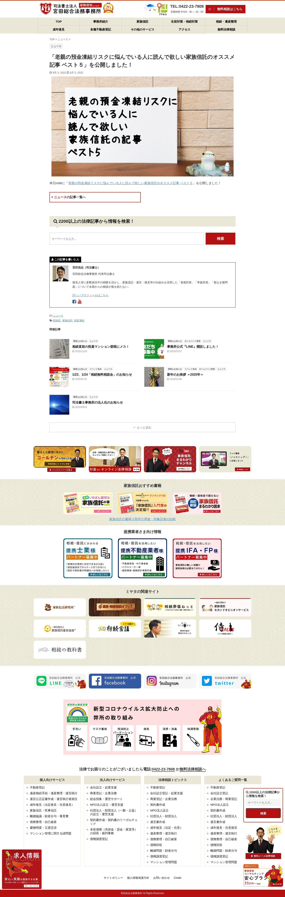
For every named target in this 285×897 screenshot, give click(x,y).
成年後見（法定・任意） (166, 827)
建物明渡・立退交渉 (43, 827)
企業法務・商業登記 (223, 799)
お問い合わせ (161, 877)
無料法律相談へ (193, 769)
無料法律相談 (226, 29)
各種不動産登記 (100, 29)
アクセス (184, 29)
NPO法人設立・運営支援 (106, 804)
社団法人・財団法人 (163, 816)
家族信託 (142, 21)
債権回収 (156, 845)
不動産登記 (37, 787)
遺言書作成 (157, 822)
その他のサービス (142, 29)
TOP (59, 21)
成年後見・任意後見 (223, 827)
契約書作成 (157, 804)
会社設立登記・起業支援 (166, 793)
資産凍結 (79, 320)
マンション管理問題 (163, 862)
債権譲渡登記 (99, 839)
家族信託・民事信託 (43, 810)
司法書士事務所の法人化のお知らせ (97, 402)
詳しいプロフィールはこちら (90, 295)
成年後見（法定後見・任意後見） (52, 804)
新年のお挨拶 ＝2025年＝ (185, 374)
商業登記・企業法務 (103, 793)
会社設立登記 (219, 793)
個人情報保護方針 (138, 877)
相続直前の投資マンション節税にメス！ (100, 346)
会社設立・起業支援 (103, 787)
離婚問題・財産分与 (163, 850)
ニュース (69, 197)
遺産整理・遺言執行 (163, 833)
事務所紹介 (100, 21)
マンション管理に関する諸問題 (50, 833)
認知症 (57, 320)
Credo (177, 877)
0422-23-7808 (163, 769)
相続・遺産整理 (226, 21)
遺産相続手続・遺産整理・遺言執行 (53, 793)
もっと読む (144, 427)
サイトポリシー (113, 877)
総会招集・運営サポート (106, 799)
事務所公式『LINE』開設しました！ (192, 346)
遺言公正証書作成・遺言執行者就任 (53, 799)
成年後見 (59, 29)
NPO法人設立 (159, 810)
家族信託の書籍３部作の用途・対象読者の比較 (142, 519)
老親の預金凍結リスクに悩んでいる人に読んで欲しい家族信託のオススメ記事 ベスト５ (130, 183)
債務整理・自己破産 (43, 822)
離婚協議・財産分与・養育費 (49, 816)
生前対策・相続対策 (184, 21)
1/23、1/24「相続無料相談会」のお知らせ (102, 374)
